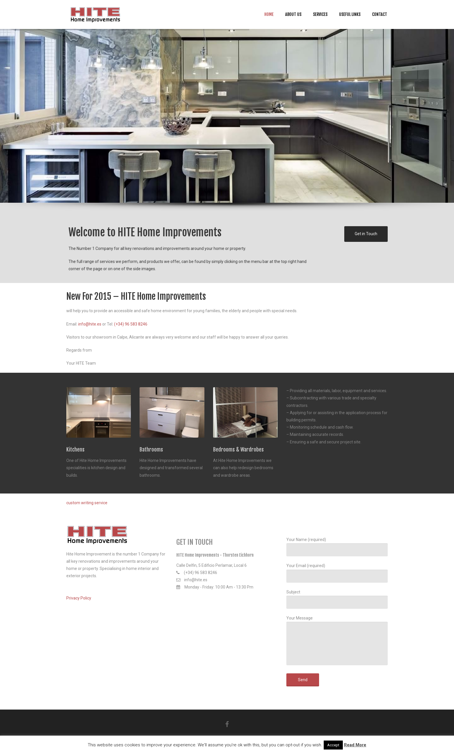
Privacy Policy (78, 598)
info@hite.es (89, 324)
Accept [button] (333, 745)
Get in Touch (366, 232)
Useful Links (349, 14)
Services (320, 14)
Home (269, 14)
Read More (355, 744)
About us (293, 14)
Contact (379, 14)
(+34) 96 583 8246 (130, 324)
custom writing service (86, 502)
